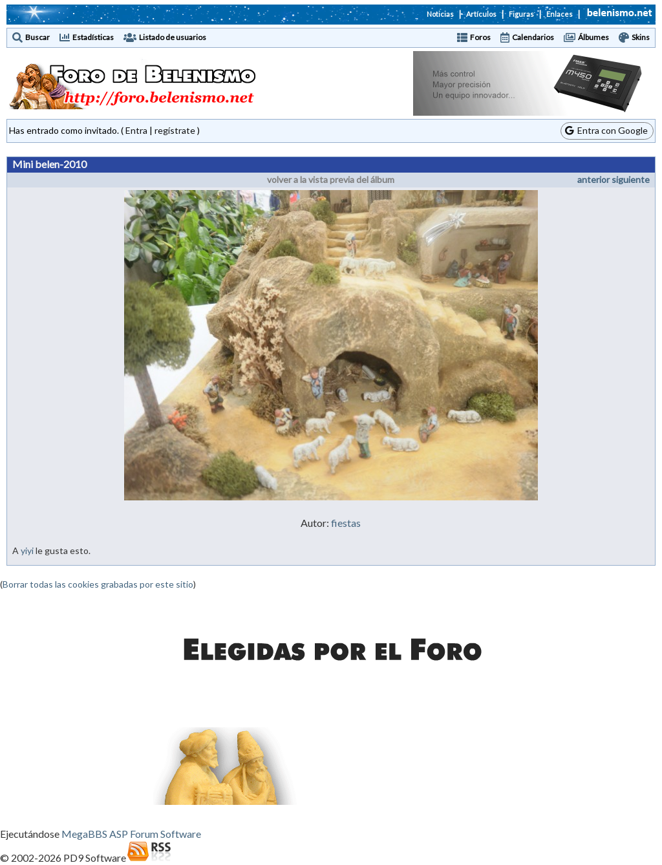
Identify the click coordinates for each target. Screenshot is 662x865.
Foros (480, 37)
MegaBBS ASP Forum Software (131, 834)
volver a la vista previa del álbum (330, 179)
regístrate (175, 130)
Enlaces (559, 14)
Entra (136, 130)
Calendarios (533, 37)
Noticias (440, 14)
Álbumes (593, 37)
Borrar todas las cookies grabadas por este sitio (98, 584)
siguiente (631, 179)
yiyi (27, 550)
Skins (641, 37)
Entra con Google (606, 130)
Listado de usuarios (172, 37)
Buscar (37, 37)
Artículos (481, 14)
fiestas (346, 523)
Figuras (521, 14)
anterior (593, 179)
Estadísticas (93, 37)
